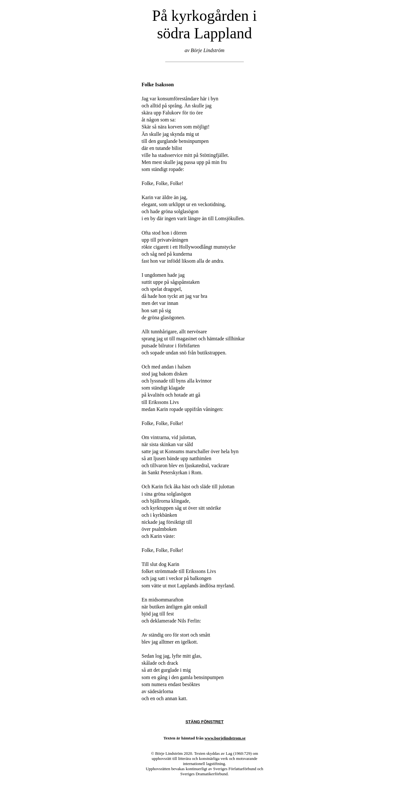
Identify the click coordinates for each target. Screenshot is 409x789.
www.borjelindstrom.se (224, 738)
